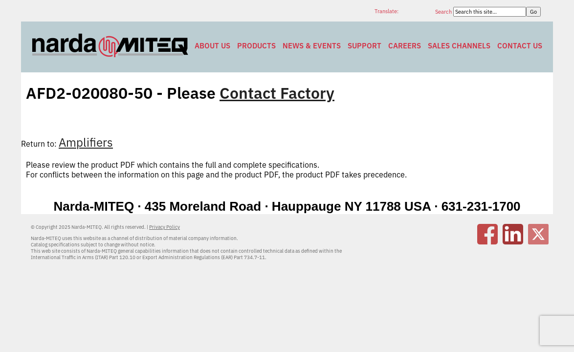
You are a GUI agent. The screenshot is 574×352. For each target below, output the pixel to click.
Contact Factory (277, 93)
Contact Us (519, 45)
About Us (212, 45)
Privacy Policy (164, 227)
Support (364, 45)
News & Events (312, 45)
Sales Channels (459, 45)
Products (256, 45)
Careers (404, 45)
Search (444, 11)
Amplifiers (86, 142)
